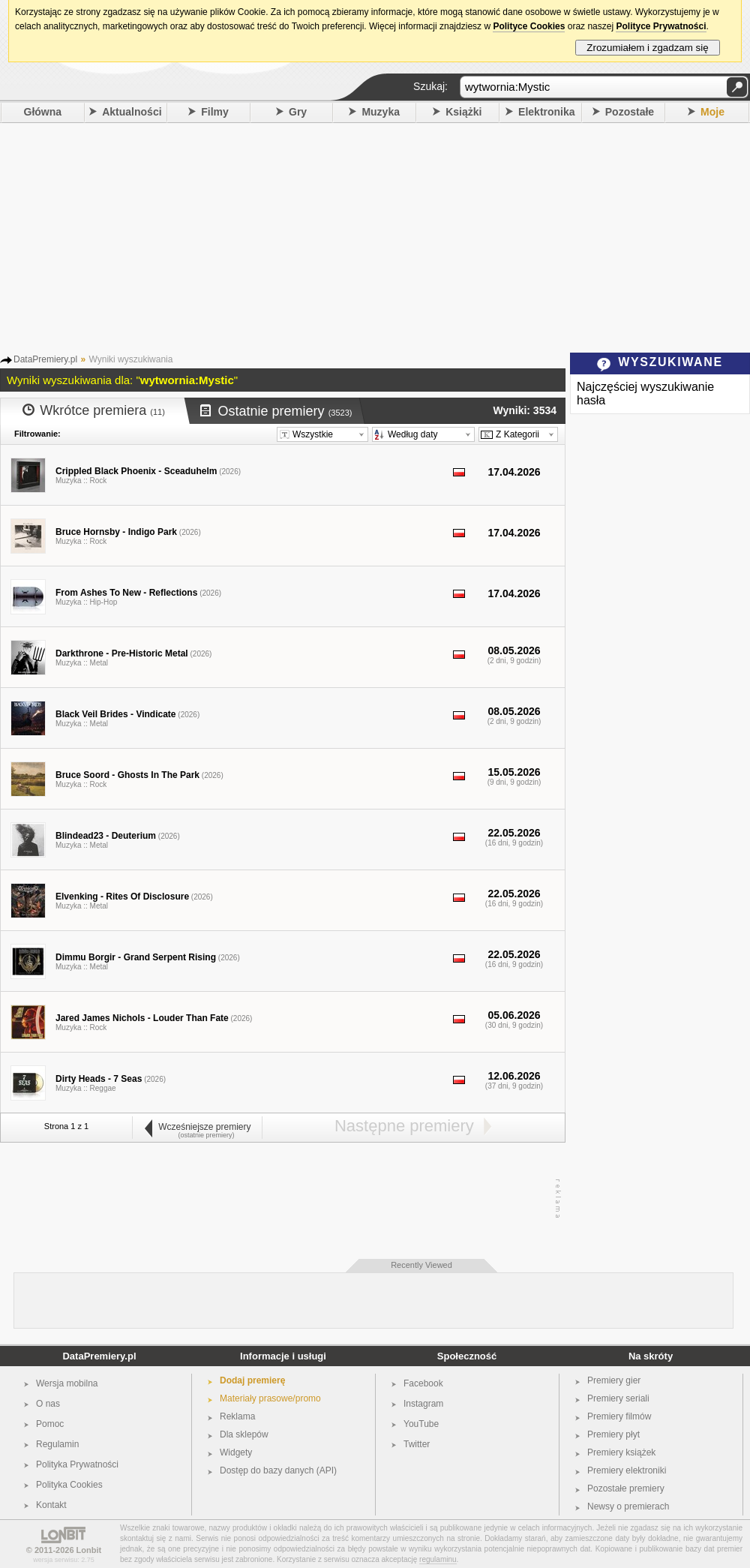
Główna (43, 112)
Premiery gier (613, 1380)
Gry (298, 112)
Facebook (423, 1383)
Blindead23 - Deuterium (106, 836)
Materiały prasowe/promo (270, 1398)
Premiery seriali (618, 1398)
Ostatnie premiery (276, 411)
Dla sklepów (244, 1434)
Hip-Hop (104, 602)
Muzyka (381, 112)
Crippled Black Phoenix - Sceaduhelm (136, 471)
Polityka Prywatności (77, 1464)
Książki (464, 112)
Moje (712, 112)
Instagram (423, 1403)
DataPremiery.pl (99, 1356)
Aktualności (131, 112)
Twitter (417, 1444)
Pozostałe (629, 112)
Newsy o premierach (628, 1506)
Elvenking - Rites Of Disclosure (122, 896)
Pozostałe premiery (625, 1488)
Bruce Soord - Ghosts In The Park (128, 775)
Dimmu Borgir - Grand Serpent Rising (136, 957)
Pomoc (50, 1424)
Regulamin (57, 1444)
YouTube (421, 1424)
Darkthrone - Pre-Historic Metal (122, 653)
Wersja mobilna (67, 1383)
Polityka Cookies (69, 1484)
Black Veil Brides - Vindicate (116, 714)
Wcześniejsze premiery (196, 1127)
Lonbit (89, 1549)
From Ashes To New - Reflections (126, 592)
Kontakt (51, 1505)
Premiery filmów (619, 1416)
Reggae (103, 1088)
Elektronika (546, 112)
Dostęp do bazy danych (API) (278, 1470)
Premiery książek (621, 1452)
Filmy (215, 112)
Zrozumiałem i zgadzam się (647, 47)
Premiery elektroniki (626, 1470)
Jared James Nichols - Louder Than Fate (142, 1018)
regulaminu (437, 1559)
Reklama (237, 1416)
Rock (98, 480)
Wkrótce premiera (93, 410)
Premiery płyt (613, 1434)
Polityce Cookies (529, 26)
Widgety (236, 1452)
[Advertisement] (375, 236)
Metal (99, 663)
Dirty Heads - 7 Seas (99, 1079)
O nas (48, 1403)
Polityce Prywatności (661, 26)
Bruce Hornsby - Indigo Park (116, 532)
